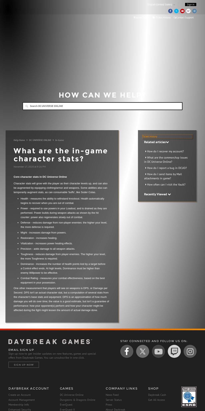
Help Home (19, 140)
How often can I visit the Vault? (166, 184)
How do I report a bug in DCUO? (167, 168)
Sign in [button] (190, 4)
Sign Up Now (24, 364)
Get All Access (156, 400)
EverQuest (66, 404)
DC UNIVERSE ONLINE (40, 140)
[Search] (102, 106)
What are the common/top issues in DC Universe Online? (166, 160)
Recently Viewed (157, 194)
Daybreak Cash (157, 395)
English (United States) (160, 4)
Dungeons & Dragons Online (77, 400)
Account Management (21, 400)
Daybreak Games (26, 11)
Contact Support (184, 17)
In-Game (59, 140)
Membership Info (18, 404)
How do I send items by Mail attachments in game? (163, 176)
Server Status (141, 17)
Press (109, 404)
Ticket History (161, 17)
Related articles (156, 142)
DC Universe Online (71, 395)
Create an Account (19, 395)
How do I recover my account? (165, 151)
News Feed (112, 395)
